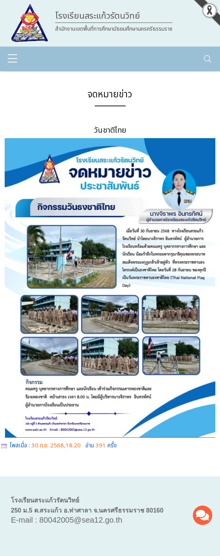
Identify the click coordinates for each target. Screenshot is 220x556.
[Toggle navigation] (207, 59)
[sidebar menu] (12, 59)
